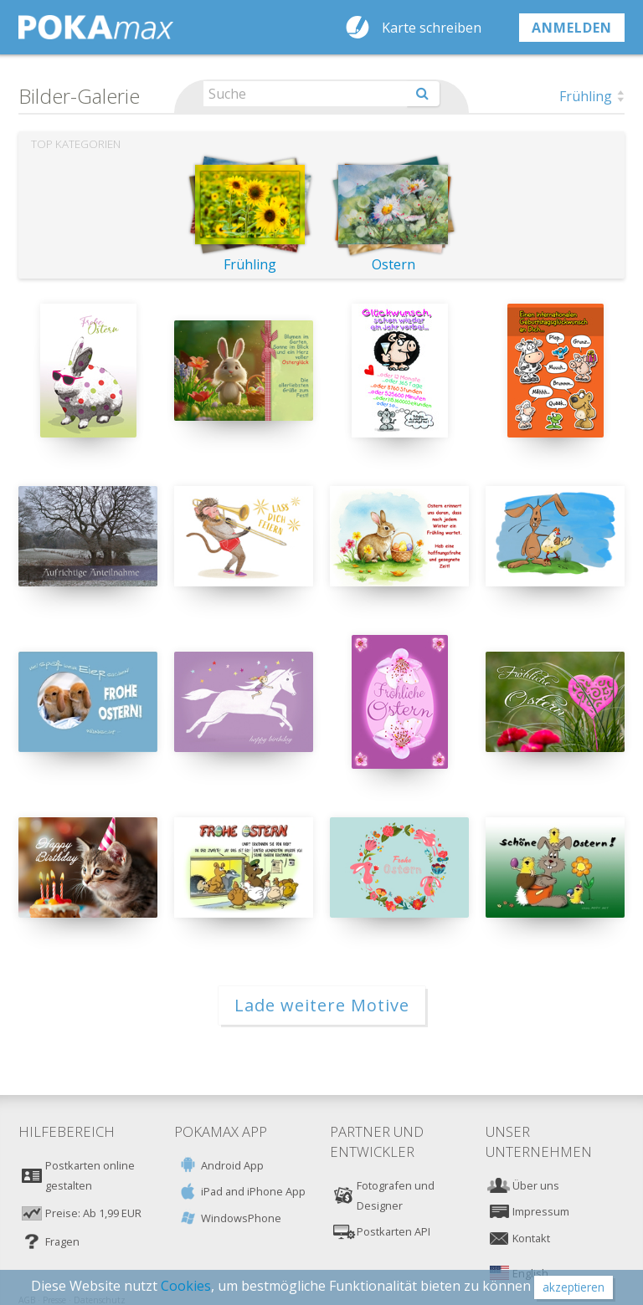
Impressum (540, 1211)
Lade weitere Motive (321, 1005)
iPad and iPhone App (253, 1191)
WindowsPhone (241, 1218)
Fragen (62, 1241)
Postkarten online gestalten (90, 1175)
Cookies (186, 1286)
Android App (232, 1165)
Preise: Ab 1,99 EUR (93, 1213)
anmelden (572, 27)
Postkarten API (393, 1231)
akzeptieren (573, 1287)
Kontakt (531, 1238)
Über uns (535, 1185)
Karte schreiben (431, 27)
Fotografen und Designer (396, 1195)
